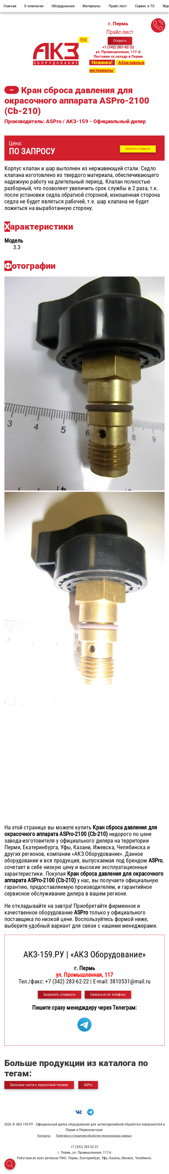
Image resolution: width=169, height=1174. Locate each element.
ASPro (88, 1085)
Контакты (43, 1135)
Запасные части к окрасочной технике (39, 1085)
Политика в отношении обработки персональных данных (94, 1135)
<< (11, 90)
